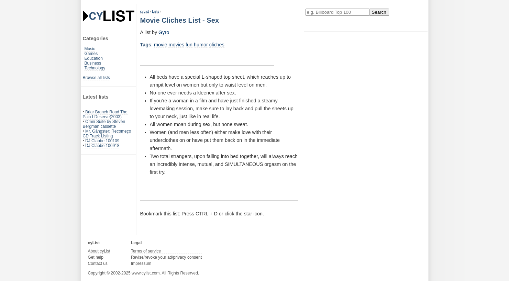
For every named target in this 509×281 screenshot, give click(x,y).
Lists (155, 11)
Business (93, 63)
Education (94, 58)
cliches (216, 44)
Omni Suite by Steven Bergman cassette (104, 124)
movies (176, 44)
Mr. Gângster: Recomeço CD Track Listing (107, 133)
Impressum (141, 263)
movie (160, 44)
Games (91, 53)
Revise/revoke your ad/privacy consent (166, 257)
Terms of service (146, 251)
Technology (95, 68)
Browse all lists (96, 77)
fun (189, 44)
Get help (95, 257)
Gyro (163, 32)
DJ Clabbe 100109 (102, 140)
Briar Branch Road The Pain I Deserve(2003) (105, 114)
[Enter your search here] (337, 12)
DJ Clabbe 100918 (102, 145)
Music (90, 48)
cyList (144, 11)
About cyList (99, 251)
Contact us (98, 263)
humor (201, 44)
